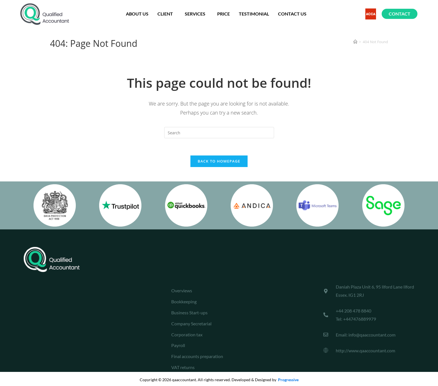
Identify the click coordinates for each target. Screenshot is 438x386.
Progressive (288, 379)
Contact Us (292, 13)
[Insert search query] (219, 132)
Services (196, 14)
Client (166, 14)
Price (223, 13)
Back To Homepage (219, 161)
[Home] (355, 41)
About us (137, 13)
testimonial (254, 13)
